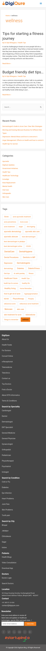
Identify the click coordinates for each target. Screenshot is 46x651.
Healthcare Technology (10, 176)
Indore (4, 547)
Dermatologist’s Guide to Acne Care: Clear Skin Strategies (22, 126)
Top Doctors (6, 384)
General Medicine (8, 433)
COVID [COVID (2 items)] (28, 246)
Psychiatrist (6, 466)
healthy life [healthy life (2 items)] (26, 283)
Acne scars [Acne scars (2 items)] (24, 222)
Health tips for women (10, 144)
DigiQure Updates (8, 165)
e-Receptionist (7, 362)
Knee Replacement (8, 183)
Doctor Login (7, 578)
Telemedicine (7, 367)
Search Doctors (7, 583)
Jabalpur (5, 531)
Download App (7, 568)
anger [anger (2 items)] (21, 227)
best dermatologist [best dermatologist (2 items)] (28, 237)
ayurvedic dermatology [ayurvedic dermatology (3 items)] (12, 232)
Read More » (6, 63)
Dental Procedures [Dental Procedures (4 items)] (11, 257)
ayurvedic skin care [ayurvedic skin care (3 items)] (32, 232)
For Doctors (6, 350)
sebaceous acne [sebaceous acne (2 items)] (9, 304)
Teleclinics (6, 373)
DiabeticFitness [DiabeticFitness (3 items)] (34, 268)
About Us (5, 339)
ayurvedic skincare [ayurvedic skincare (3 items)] (11, 237)
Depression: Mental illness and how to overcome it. (20, 137)
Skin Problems (7, 510)
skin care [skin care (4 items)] (20, 309)
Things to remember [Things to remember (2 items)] (11, 320)
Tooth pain (6, 515)
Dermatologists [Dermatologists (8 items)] (23, 263)
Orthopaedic (6, 193)
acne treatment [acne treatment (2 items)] (9, 227)
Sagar (4, 542)
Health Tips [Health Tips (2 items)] (25, 278)
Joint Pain (5, 504)
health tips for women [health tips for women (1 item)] (11, 283)
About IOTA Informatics (11, 395)
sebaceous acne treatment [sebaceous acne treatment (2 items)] (29, 304)
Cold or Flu (6, 482)
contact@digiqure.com (10, 605)
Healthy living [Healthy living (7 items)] (10, 288)
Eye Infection (7, 493)
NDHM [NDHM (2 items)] (6, 299)
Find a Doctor (7, 390)
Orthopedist (6, 450)
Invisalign (5, 179)
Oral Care (5, 190)
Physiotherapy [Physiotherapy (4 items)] (18, 299)
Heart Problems (8, 499)
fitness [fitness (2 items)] (31, 273)
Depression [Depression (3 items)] (8, 263)
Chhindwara (6, 536)
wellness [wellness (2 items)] (25, 320)
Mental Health (7, 186)
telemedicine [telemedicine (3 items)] (30, 315)
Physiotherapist (8, 461)
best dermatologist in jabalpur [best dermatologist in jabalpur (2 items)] (14, 241)
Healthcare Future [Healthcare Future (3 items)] (10, 278)
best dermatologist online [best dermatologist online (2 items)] (13, 246)
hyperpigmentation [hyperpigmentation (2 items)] (31, 294)
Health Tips (22, 43)
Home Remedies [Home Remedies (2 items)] (26, 288)
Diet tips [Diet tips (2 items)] (7, 273)
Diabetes (5, 487)
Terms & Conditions (9, 401)
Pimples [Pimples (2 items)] (31, 299)
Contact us (6, 378)
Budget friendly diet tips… (23, 72)
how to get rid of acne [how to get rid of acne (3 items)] (12, 294)
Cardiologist (6, 411)
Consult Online (7, 356)
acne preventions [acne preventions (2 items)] (10, 222)
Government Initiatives (10, 168)
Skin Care (5, 197)
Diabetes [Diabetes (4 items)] (20, 268)
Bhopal (4, 525)
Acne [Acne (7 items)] (6, 217)
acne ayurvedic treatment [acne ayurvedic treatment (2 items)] (22, 217)
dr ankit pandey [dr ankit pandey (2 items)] (19, 273)
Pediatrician (6, 455)
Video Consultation (9, 563)
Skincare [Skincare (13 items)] (8, 309)
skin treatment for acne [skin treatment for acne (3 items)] (12, 315)
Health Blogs (7, 557)
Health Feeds (7, 345)
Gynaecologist (7, 444)
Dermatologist (7, 422)
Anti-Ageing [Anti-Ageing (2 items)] (31, 227)
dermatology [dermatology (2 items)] (8, 268)
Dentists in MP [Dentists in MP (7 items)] (29, 257)
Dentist (4, 416)
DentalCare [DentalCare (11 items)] (9, 251)
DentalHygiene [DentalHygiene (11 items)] (25, 251)
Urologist (5, 472)
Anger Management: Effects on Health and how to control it (23, 140)
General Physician (8, 438)
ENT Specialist (7, 427)
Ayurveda (5, 161)
